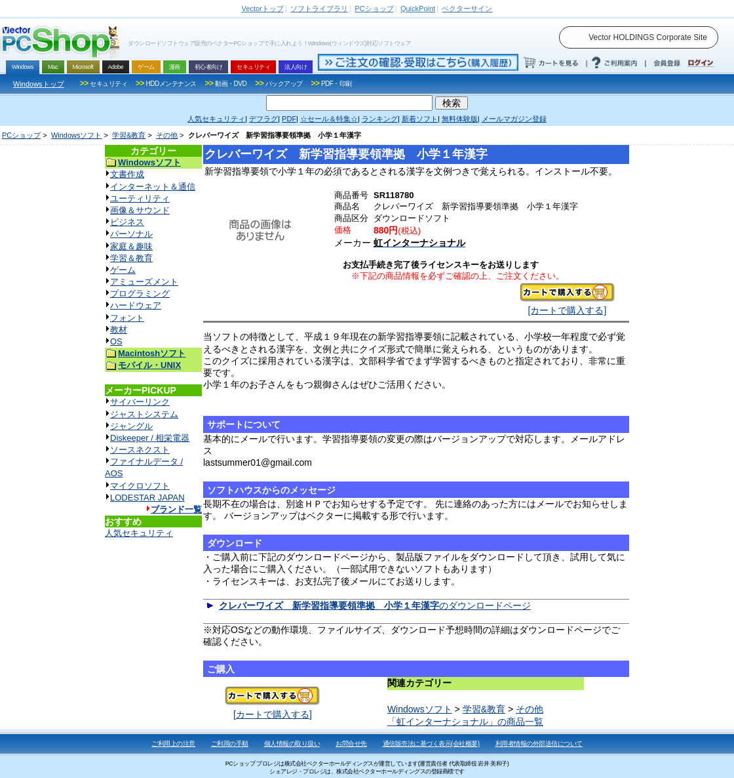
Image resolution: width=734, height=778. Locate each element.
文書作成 (127, 174)
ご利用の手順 (229, 743)
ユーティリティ (140, 198)
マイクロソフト (140, 486)
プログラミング (140, 293)
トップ (263, 8)
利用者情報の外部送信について (539, 743)
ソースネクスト (140, 450)
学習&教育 (128, 135)
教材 (118, 330)
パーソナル (131, 234)
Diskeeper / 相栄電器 (149, 438)
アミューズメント (144, 282)
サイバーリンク (140, 402)
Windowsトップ (38, 84)
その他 (167, 135)
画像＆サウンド (140, 210)
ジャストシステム (144, 414)
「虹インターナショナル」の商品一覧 (465, 721)
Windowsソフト (76, 135)
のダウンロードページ (375, 605)
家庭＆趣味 (131, 246)
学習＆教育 (131, 258)
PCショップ (21, 135)
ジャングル (131, 426)
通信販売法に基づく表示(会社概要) (431, 743)
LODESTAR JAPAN (147, 497)
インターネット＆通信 (152, 187)
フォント (127, 318)
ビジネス (127, 222)
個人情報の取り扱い (292, 743)
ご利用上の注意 (173, 743)
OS (116, 341)
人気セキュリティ (139, 533)
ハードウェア (135, 305)
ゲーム (123, 270)
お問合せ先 (351, 743)
